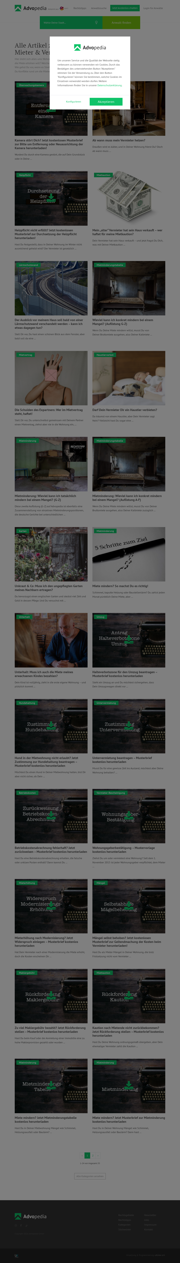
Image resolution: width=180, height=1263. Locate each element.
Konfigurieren (73, 101)
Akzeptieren (106, 102)
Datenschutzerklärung (109, 85)
